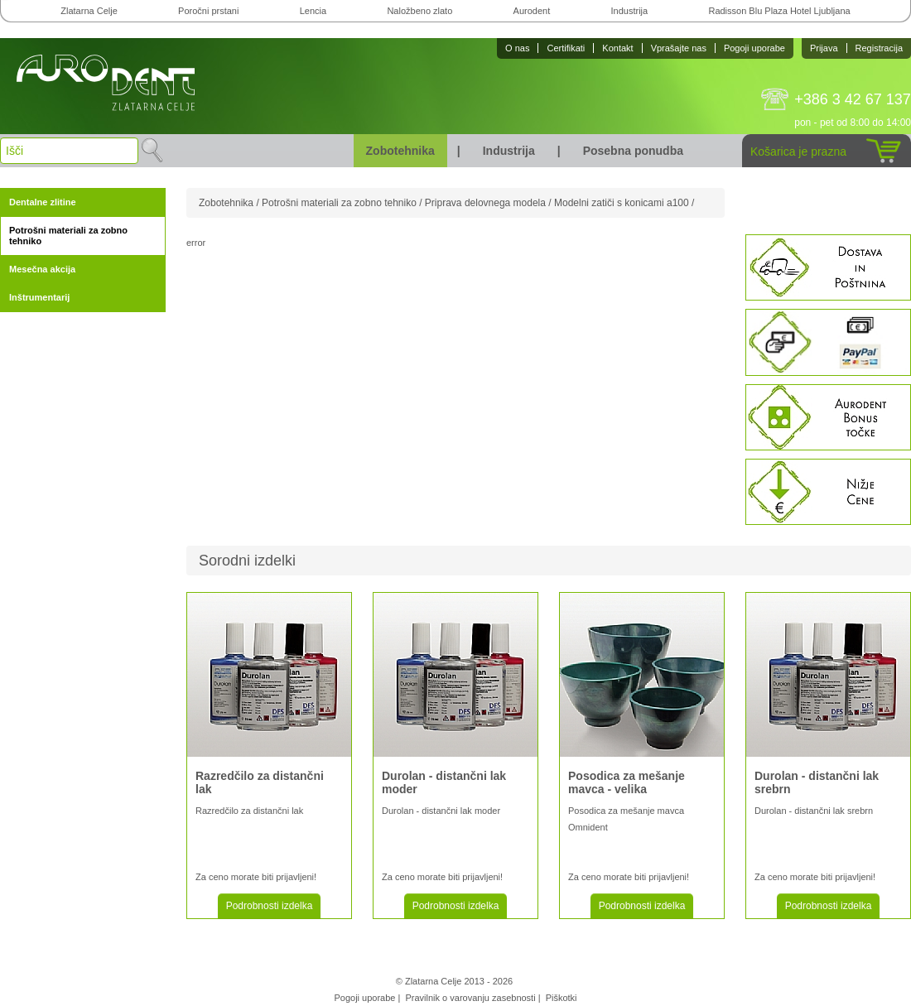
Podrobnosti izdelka (269, 906)
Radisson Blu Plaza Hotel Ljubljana (779, 11)
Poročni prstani (208, 11)
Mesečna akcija (42, 269)
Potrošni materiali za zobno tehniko (68, 235)
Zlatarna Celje (88, 11)
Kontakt (617, 48)
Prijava (824, 48)
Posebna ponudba (633, 150)
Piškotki (561, 998)
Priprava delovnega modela (485, 203)
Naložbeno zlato (419, 11)
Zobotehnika (400, 150)
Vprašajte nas (678, 48)
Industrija (629, 11)
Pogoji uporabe (754, 48)
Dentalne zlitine (42, 202)
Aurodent (532, 11)
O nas (517, 48)
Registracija (879, 48)
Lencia (313, 11)
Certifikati (566, 48)
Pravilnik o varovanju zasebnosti (470, 998)
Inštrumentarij (39, 297)
